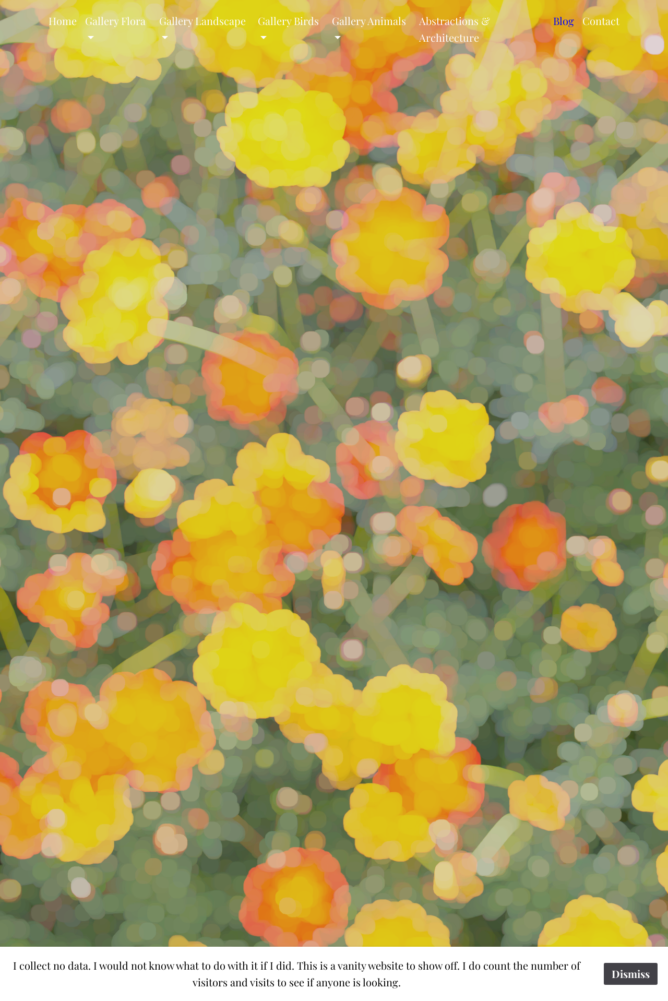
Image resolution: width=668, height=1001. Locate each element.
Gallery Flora (115, 21)
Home (63, 21)
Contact (600, 21)
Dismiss (631, 974)
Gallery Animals (369, 21)
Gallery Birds (288, 21)
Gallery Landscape (202, 21)
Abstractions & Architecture (454, 29)
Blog (563, 21)
